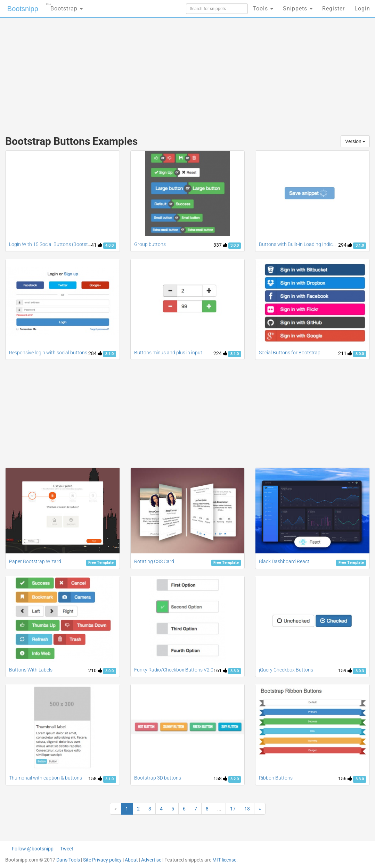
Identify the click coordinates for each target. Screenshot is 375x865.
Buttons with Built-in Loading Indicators (301, 244)
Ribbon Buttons (276, 778)
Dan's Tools (68, 860)
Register (333, 8)
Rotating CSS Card (154, 561)
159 (345, 670)
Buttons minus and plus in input (168, 352)
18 (247, 809)
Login (362, 8)
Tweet (66, 848)
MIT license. (225, 860)
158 (95, 778)
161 (220, 670)
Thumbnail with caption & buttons (45, 778)
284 (95, 353)
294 (345, 245)
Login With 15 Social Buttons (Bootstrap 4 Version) (63, 244)
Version (355, 141)
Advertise (151, 860)
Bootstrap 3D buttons (157, 778)
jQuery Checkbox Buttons (286, 670)
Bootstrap (64, 6)
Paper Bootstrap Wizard (35, 561)
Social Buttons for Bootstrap (289, 352)
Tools (263, 8)
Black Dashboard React (284, 561)
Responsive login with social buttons (48, 352)
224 (220, 353)
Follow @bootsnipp (33, 848)
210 (95, 670)
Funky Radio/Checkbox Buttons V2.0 (173, 670)
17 (233, 809)
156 (345, 778)
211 (345, 353)
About (131, 860)
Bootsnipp (22, 9)
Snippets (297, 8)
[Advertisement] (126, 73)
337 (220, 245)
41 (96, 245)
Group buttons (150, 244)
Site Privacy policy (102, 860)
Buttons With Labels (30, 670)
